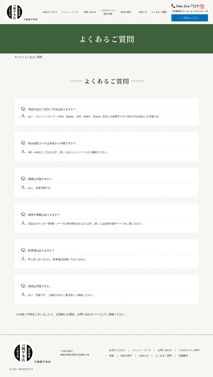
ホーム (18, 56)
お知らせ (143, 355)
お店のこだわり (117, 350)
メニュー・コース (141, 350)
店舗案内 (183, 355)
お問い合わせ (165, 350)
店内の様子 (126, 355)
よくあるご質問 (163, 355)
